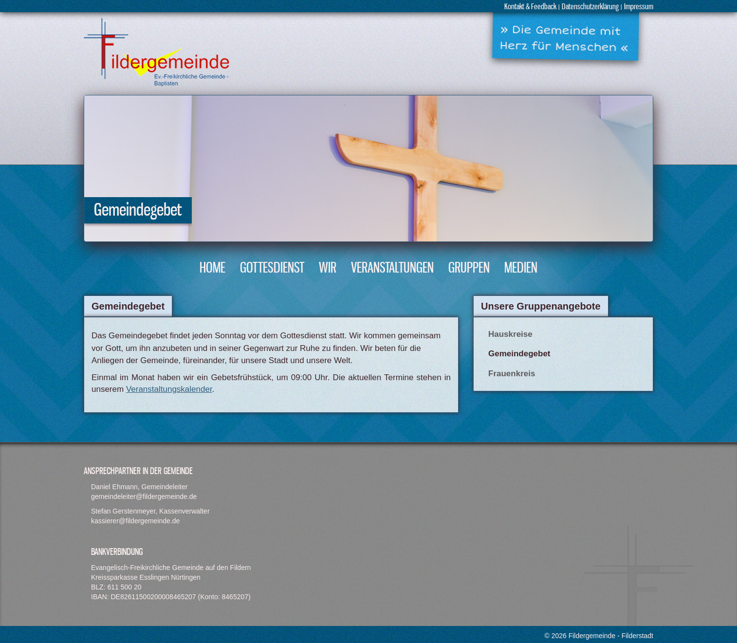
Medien (520, 268)
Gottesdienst (272, 268)
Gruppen (469, 268)
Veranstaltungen (392, 268)
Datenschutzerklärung (590, 7)
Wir (327, 268)
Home (212, 268)
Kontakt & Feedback (530, 7)
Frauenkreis (511, 373)
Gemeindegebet (519, 353)
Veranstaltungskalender (169, 389)
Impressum (638, 7)
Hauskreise (510, 334)
